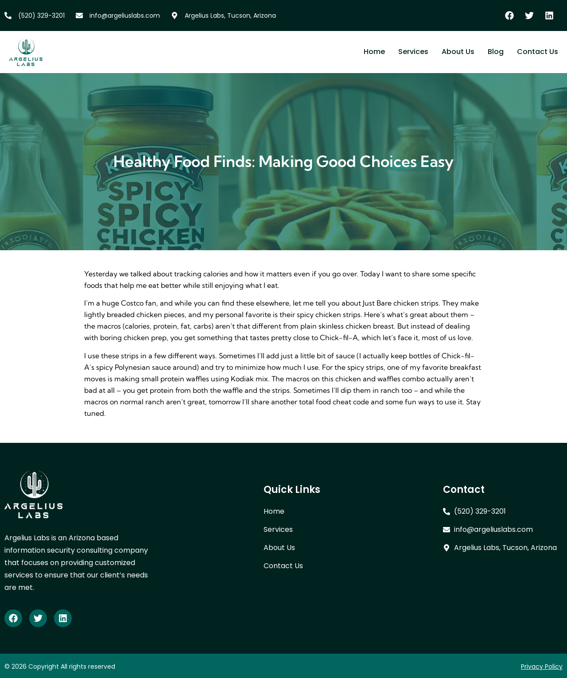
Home (374, 51)
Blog (496, 51)
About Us (458, 51)
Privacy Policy (542, 666)
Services (413, 51)
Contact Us (537, 51)
